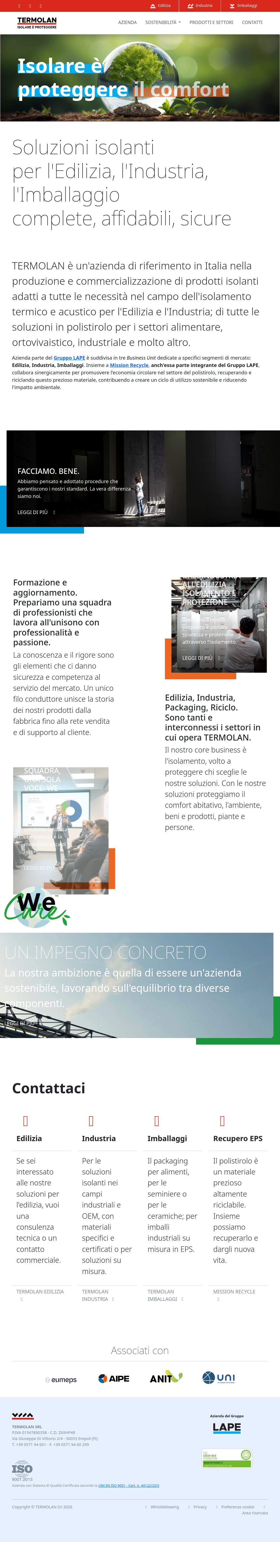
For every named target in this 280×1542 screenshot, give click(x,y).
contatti (252, 22)
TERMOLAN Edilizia (40, 1295)
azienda (127, 22)
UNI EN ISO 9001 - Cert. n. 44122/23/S (128, 1485)
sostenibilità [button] (161, 22)
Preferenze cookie (234, 1506)
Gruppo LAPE (69, 357)
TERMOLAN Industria (99, 1295)
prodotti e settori (211, 22)
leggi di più (37, 512)
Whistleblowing (161, 1506)
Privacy (196, 1506)
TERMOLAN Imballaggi (166, 1295)
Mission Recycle (129, 365)
